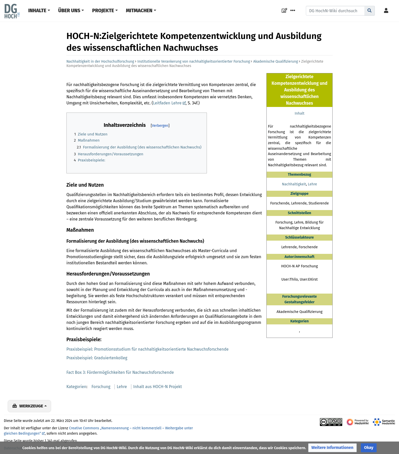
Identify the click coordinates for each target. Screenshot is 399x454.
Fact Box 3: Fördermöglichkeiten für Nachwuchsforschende (120, 372)
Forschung (101, 386)
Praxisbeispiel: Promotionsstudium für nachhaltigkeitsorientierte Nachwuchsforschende (147, 349)
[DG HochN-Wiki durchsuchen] (335, 11)
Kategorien (76, 386)
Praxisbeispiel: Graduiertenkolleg (96, 357)
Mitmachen (139, 10)
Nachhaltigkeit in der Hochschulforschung (100, 61)
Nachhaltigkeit (294, 184)
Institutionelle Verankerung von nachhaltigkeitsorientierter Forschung (193, 61)
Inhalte (37, 10)
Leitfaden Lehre (167, 103)
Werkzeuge (31, 405)
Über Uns (69, 10)
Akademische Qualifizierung (275, 61)
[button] (332, 447)
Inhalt (299, 113)
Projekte (103, 10)
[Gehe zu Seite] (369, 11)
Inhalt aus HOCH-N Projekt (157, 386)
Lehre (312, 184)
